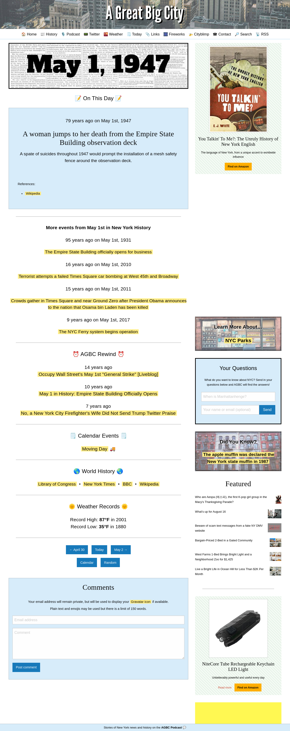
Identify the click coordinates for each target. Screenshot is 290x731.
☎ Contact (222, 34)
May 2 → (120, 550)
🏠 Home (29, 34)
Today (99, 550)
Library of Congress (57, 484)
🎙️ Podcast (70, 34)
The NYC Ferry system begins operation (98, 331)
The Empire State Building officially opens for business (98, 252)
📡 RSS (262, 34)
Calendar (86, 562)
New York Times (99, 484)
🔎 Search (243, 34)
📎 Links (152, 34)
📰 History (48, 34)
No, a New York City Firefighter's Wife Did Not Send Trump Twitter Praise (98, 413)
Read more (225, 687)
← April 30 (76, 550)
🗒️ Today (134, 34)
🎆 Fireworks (174, 34)
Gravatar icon (140, 602)
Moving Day (94, 448)
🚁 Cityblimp (198, 34)
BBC (127, 484)
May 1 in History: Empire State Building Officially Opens (98, 393)
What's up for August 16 (210, 511)
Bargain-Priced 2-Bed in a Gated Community (223, 540)
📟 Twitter (92, 34)
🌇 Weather (113, 34)
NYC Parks (238, 340)
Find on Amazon (238, 166)
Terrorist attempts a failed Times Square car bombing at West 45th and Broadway (98, 276)
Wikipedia (33, 193)
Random (110, 562)
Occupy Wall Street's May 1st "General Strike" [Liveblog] (98, 374)
